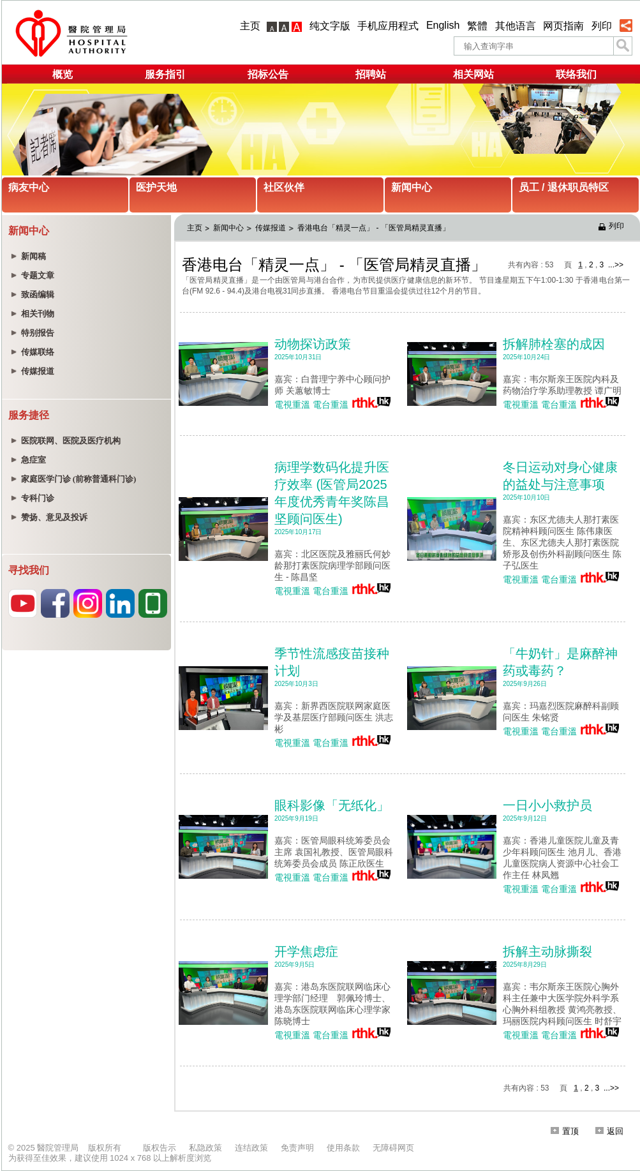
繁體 (477, 25)
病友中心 (28, 187)
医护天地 (156, 187)
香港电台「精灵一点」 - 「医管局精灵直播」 (373, 227)
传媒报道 (270, 227)
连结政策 (251, 1147)
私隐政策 (205, 1147)
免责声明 (297, 1147)
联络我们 (576, 74)
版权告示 (159, 1147)
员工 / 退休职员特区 (564, 187)
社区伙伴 (284, 187)
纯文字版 (329, 25)
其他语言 (515, 25)
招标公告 (268, 74)
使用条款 (343, 1147)
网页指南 (563, 25)
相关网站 (473, 74)
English (442, 25)
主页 (250, 25)
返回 (609, 1131)
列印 (602, 25)
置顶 (565, 1131)
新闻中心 (411, 187)
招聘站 (370, 74)
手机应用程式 (388, 25)
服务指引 (165, 74)
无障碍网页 (393, 1147)
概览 (62, 74)
